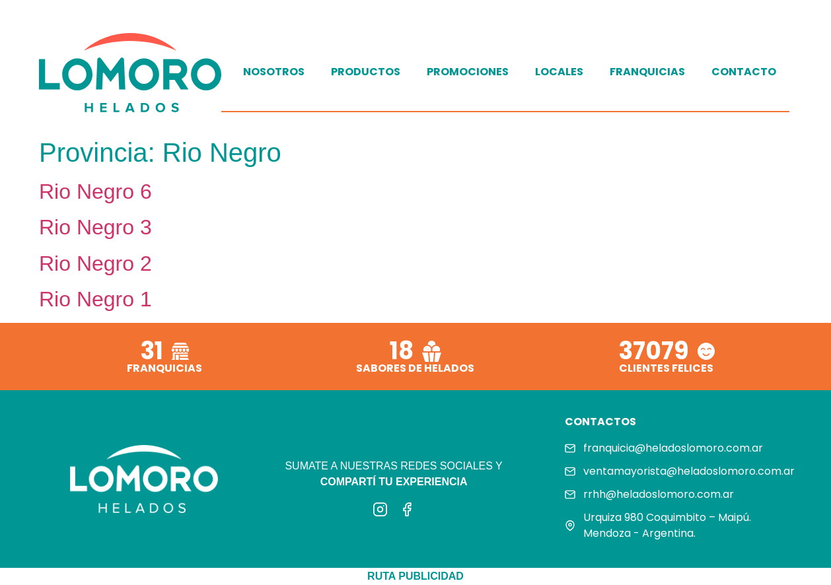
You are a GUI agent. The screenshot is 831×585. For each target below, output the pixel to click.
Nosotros (274, 71)
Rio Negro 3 (95, 227)
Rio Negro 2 (95, 263)
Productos (365, 71)
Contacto (743, 71)
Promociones (468, 71)
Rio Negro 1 (95, 299)
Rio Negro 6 (95, 191)
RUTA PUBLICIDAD (415, 576)
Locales (559, 71)
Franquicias (647, 71)
